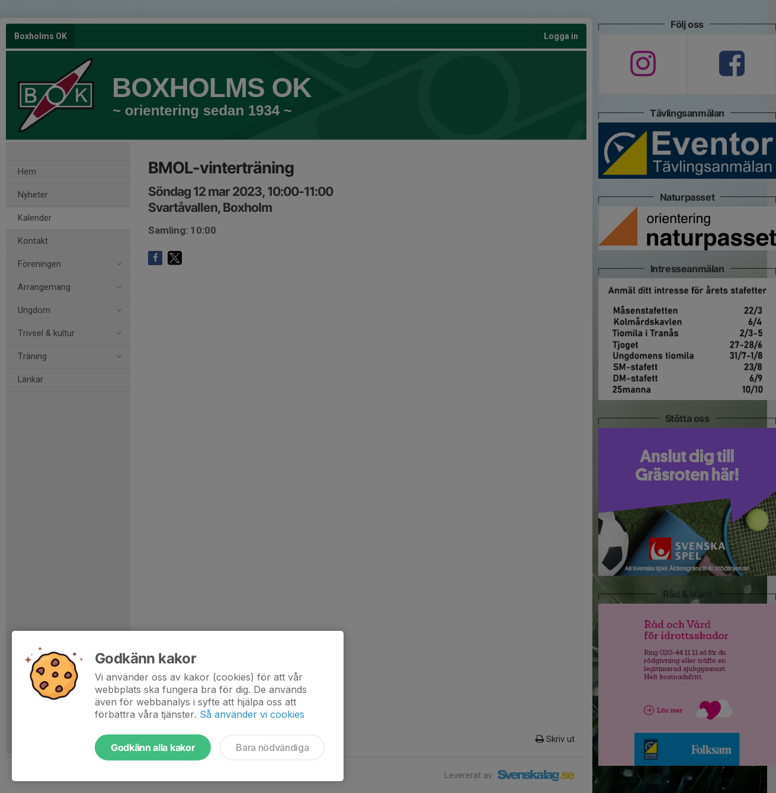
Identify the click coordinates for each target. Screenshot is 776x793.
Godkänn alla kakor (153, 747)
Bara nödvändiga (272, 747)
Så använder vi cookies (252, 714)
